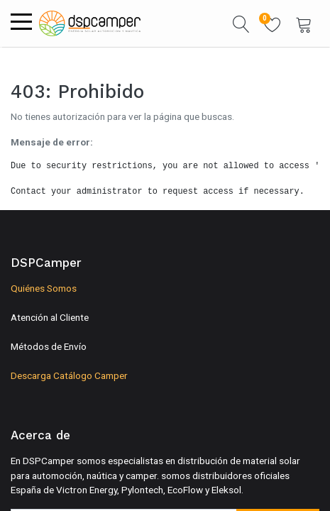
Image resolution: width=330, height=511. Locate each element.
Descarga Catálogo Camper (69, 375)
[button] (241, 23)
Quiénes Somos (44, 288)
